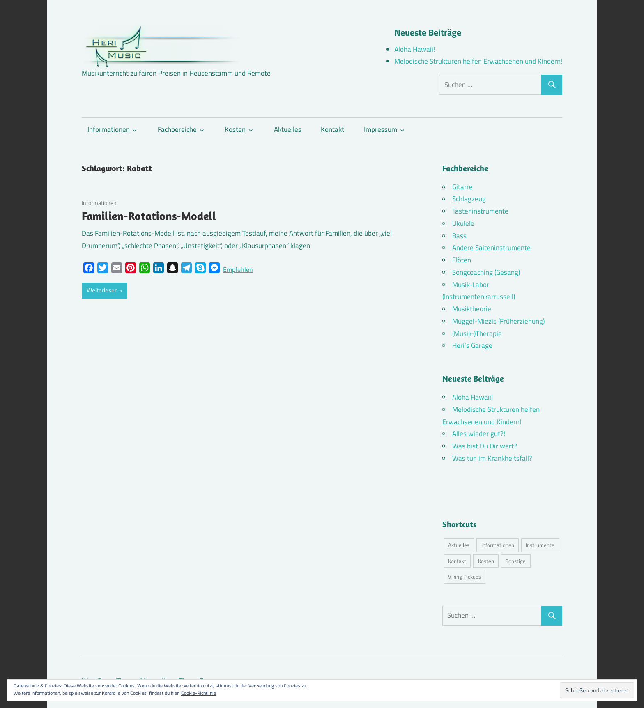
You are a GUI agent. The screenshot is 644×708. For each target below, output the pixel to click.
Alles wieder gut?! (478, 433)
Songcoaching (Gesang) (486, 272)
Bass (459, 235)
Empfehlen (238, 269)
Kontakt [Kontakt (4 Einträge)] (457, 561)
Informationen (108, 129)
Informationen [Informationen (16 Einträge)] (497, 545)
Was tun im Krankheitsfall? (492, 458)
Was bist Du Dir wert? (484, 446)
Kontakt (332, 129)
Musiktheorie (471, 308)
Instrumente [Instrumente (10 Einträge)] (540, 545)
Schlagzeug (469, 198)
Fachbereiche (177, 129)
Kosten (235, 129)
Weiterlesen (102, 290)
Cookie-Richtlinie (198, 693)
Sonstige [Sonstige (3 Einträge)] (516, 561)
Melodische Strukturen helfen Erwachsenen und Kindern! (478, 61)
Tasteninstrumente (480, 211)
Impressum (380, 129)
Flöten (461, 260)
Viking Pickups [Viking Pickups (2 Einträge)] (464, 576)
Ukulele (463, 223)
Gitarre (462, 187)
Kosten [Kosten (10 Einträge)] (486, 561)
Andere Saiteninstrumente (491, 247)
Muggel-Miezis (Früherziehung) (498, 321)
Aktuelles (287, 129)
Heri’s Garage (472, 345)
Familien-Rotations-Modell (149, 216)
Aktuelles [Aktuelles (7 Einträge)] (458, 545)
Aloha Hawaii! (414, 49)
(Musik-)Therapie (477, 333)
